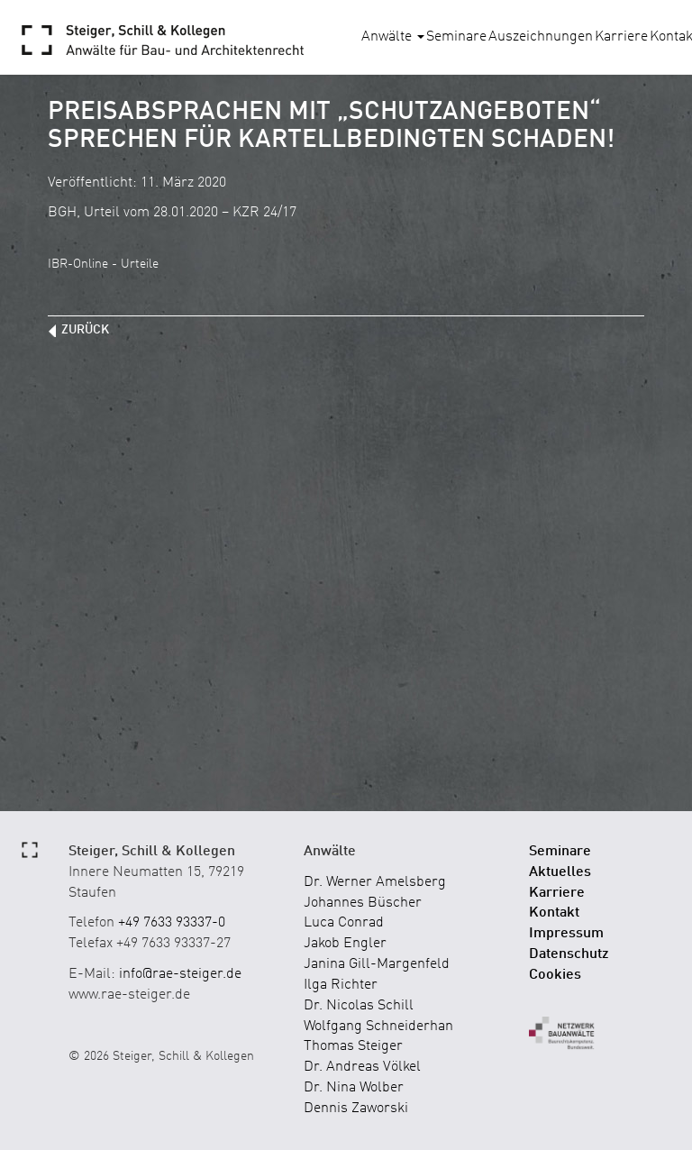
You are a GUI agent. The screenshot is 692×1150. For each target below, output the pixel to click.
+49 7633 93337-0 (171, 923)
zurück (85, 330)
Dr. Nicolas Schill (359, 1006)
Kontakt (554, 913)
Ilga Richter (341, 985)
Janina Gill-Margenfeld (377, 964)
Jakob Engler (345, 943)
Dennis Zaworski (356, 1108)
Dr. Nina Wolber (354, 1088)
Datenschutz (569, 954)
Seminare (456, 37)
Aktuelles (560, 872)
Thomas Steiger (353, 1046)
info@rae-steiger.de (180, 974)
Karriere (621, 37)
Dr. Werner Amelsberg (375, 882)
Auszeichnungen (540, 37)
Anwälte (392, 37)
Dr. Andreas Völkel (362, 1067)
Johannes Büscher (363, 903)
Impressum (566, 933)
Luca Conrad (344, 923)
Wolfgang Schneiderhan (378, 1026)
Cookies (555, 975)
